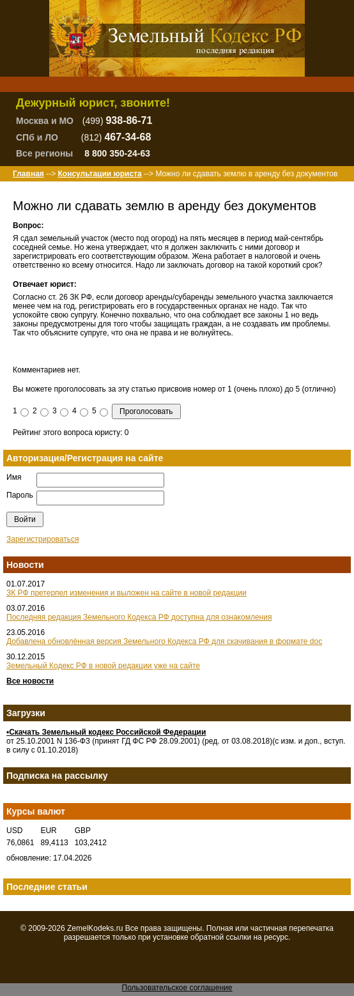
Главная (28, 173)
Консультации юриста (99, 173)
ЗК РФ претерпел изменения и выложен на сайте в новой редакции (126, 592)
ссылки (239, 937)
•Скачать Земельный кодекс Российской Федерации (106, 732)
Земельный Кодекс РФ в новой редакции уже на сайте (103, 665)
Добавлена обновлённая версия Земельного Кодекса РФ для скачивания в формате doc (164, 641)
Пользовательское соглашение (177, 987)
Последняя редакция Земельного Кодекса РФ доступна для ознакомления (139, 617)
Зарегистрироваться (42, 539)
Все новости (30, 681)
